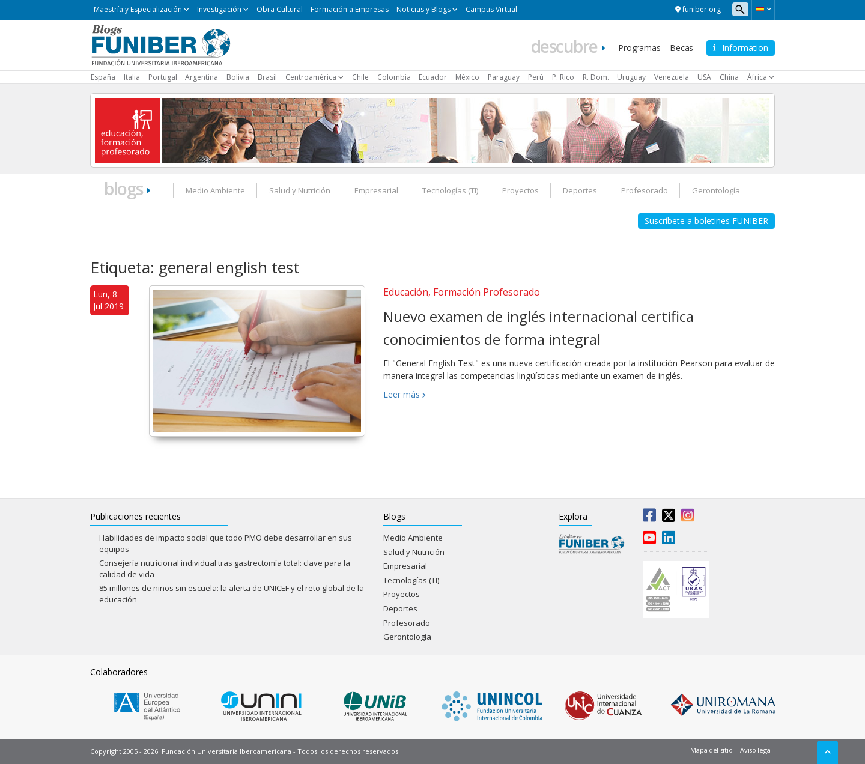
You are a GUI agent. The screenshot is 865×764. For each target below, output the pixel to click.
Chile (360, 77)
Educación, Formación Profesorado (461, 292)
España (103, 77)
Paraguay (504, 77)
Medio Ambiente (215, 190)
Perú (536, 77)
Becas (681, 47)
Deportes (580, 190)
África (757, 77)
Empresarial (376, 190)
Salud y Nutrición (299, 190)
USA (704, 77)
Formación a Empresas (350, 9)
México (467, 77)
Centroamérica (310, 77)
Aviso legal (756, 749)
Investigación (219, 9)
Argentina (201, 77)
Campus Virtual (491, 9)
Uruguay (631, 77)
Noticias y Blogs (423, 9)
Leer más (401, 394)
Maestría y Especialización (138, 9)
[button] (763, 9)
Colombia (394, 77)
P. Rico (563, 77)
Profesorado (644, 190)
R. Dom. (596, 77)
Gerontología (716, 190)
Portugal (162, 77)
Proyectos (520, 190)
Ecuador (433, 77)
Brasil (267, 77)
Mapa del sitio (711, 749)
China (729, 77)
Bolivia (237, 77)
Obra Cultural (279, 9)
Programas (639, 47)
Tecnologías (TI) (450, 190)
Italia (132, 77)
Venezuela (671, 77)
